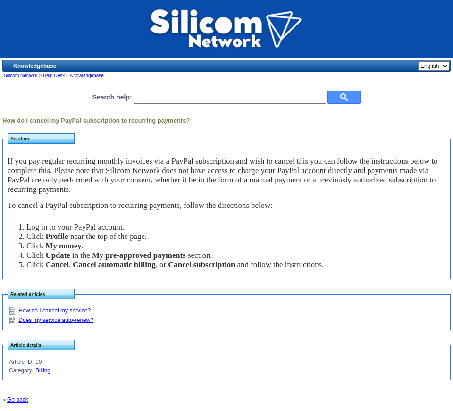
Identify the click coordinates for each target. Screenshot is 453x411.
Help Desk (54, 75)
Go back (17, 399)
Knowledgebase (87, 75)
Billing (42, 370)
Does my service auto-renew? (55, 320)
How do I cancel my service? (54, 310)
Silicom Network (21, 75)
